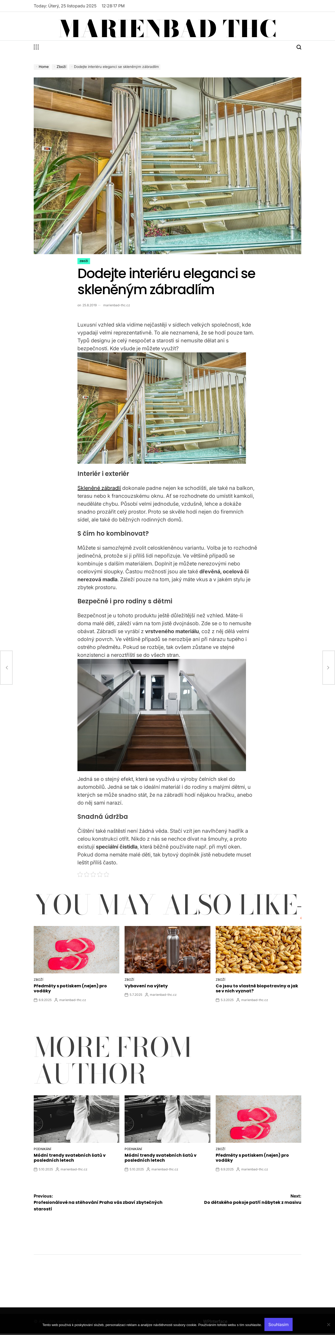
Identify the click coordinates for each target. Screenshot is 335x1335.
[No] (328, 1328)
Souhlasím (278, 1324)
